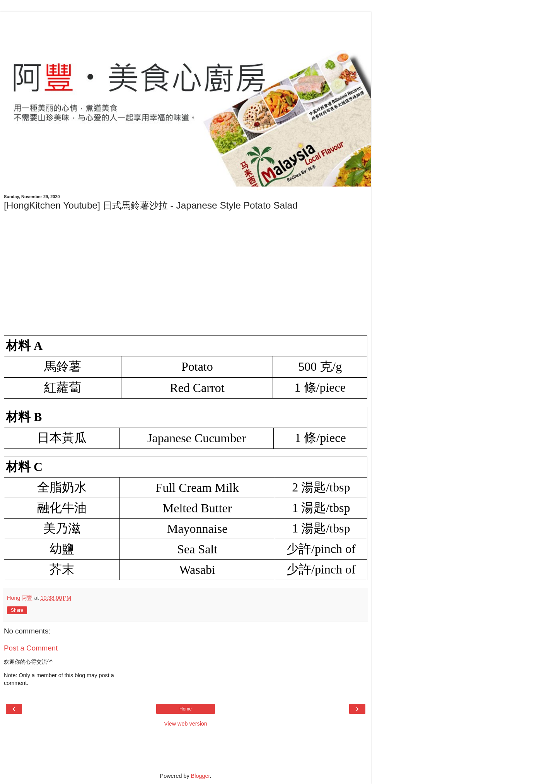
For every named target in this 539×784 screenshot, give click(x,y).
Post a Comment (31, 648)
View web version (185, 724)
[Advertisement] (185, 29)
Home (185, 709)
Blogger (200, 776)
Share (17, 610)
